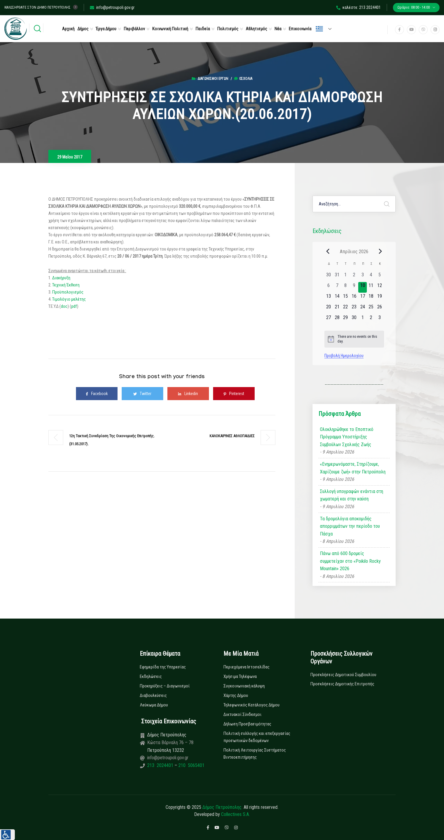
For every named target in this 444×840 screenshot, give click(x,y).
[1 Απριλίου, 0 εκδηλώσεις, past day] (345, 276)
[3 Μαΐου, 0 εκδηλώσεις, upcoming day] (379, 319)
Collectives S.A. (235, 814)
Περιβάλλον (134, 28)
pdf (74, 306)
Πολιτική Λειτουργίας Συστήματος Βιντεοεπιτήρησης (254, 753)
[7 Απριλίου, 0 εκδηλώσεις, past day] (337, 287)
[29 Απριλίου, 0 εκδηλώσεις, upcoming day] (345, 319)
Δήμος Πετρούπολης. (222, 807)
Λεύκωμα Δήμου (154, 705)
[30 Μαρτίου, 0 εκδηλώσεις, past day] (328, 276)
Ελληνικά (319, 28)
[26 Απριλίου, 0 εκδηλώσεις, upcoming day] (379, 308)
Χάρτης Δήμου (235, 695)
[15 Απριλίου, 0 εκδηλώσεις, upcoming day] (345, 298)
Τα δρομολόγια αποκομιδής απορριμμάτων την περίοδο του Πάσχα (350, 526)
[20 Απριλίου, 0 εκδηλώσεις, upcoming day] (328, 308)
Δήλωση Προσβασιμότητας (247, 724)
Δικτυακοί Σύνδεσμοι (242, 714)
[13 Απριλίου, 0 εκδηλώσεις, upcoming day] (328, 298)
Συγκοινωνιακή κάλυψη (244, 686)
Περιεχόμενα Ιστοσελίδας (246, 667)
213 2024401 (161, 765)
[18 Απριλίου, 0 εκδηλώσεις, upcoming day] (371, 298)
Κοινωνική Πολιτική (170, 28)
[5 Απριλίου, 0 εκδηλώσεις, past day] (379, 276)
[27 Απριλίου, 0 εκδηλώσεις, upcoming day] (328, 319)
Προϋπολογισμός (67, 292)
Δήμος (82, 28)
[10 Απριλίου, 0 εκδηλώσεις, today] (362, 287)
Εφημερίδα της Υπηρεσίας (163, 667)
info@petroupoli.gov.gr (112, 7)
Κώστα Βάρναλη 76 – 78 (170, 742)
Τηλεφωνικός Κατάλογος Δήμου (251, 705)
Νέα (278, 28)
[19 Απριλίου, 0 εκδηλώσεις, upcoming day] (379, 298)
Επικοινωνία (300, 28)
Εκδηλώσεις (151, 676)
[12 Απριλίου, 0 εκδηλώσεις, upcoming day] (379, 287)
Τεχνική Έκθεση (66, 285)
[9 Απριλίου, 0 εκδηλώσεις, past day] (354, 287)
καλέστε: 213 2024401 (358, 7)
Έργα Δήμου (106, 28)
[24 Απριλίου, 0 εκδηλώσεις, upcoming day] (362, 308)
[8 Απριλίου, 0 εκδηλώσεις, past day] (345, 287)
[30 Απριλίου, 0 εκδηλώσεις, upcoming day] (354, 319)
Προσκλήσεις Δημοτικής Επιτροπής (342, 684)
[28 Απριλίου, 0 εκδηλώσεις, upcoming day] (337, 319)
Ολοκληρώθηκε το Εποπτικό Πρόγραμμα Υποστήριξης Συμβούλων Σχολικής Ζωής (346, 437)
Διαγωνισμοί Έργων (213, 79)
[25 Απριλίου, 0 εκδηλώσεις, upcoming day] (371, 308)
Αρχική (68, 28)
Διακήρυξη (60, 277)
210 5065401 (190, 765)
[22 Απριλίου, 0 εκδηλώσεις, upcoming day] (345, 308)
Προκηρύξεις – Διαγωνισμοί (165, 686)
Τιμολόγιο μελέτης (69, 299)
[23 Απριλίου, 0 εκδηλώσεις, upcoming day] (354, 308)
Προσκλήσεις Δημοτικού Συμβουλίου (343, 674)
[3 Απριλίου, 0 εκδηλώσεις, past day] (362, 276)
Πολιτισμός (227, 28)
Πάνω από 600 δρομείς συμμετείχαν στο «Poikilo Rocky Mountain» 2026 (350, 561)
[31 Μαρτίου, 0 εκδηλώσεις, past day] (337, 276)
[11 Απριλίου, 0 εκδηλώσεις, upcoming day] (371, 287)
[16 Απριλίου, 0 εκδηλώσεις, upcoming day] (354, 298)
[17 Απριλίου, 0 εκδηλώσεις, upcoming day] (362, 298)
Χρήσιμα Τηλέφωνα (240, 676)
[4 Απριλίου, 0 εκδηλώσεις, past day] (371, 276)
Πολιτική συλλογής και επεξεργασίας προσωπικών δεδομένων (256, 737)
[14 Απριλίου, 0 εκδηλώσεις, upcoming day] (337, 298)
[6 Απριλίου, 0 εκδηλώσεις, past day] (328, 287)
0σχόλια (243, 79)
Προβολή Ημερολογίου (344, 355)
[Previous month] (328, 251)
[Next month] (380, 251)
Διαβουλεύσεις (153, 695)
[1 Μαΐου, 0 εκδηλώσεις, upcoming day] (362, 319)
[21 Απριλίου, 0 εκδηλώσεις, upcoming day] (337, 308)
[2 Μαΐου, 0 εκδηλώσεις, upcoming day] (371, 319)
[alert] (354, 339)
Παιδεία (203, 28)
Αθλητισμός (256, 28)
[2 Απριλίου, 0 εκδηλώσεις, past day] (354, 276)
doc (64, 306)
